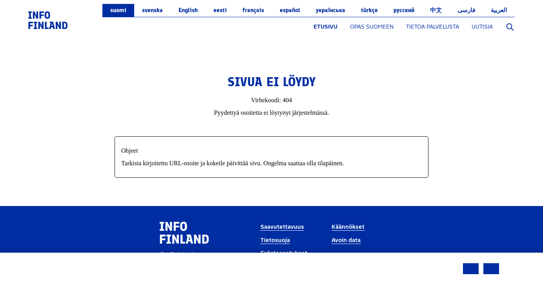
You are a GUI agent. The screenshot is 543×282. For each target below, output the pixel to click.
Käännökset (348, 227)
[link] (47, 20)
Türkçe (369, 10)
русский (404, 10)
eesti (220, 10)
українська (330, 10)
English (188, 10)
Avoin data (346, 240)
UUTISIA (482, 27)
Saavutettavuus (282, 227)
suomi (118, 10)
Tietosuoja (275, 240)
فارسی (466, 10)
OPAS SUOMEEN (372, 27)
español (290, 10)
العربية (499, 10)
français (253, 10)
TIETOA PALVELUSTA (432, 27)
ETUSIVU (325, 27)
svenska (152, 10)
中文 (436, 10)
